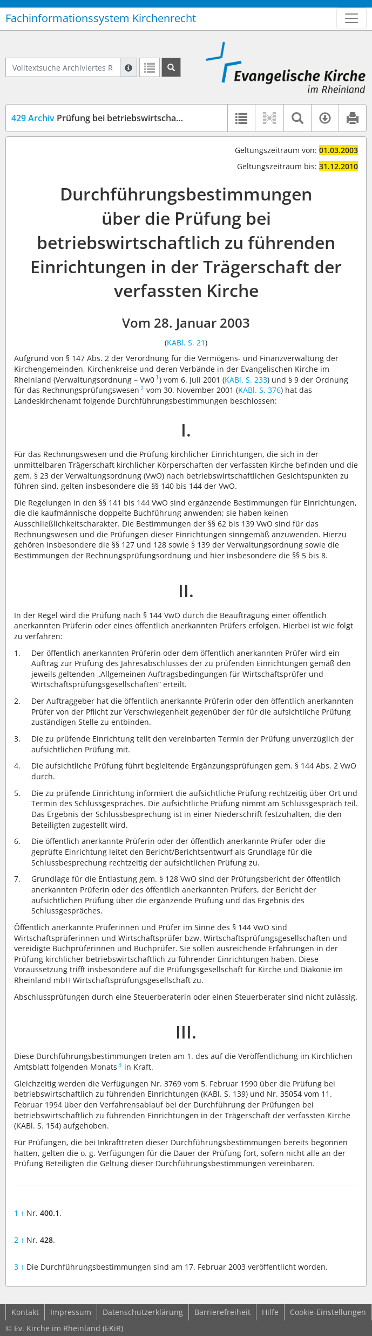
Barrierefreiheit (222, 1312)
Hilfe (270, 1312)
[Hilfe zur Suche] (128, 67)
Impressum (70, 1312)
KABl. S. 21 (186, 342)
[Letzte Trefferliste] (149, 67)
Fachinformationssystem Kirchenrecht (100, 18)
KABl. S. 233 (246, 380)
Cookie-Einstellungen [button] (328, 1312)
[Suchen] (171, 67)
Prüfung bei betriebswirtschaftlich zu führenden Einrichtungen (162, 118)
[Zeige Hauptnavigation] (351, 18)
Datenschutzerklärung (143, 1312)
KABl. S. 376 (259, 390)
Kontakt (25, 1312)
